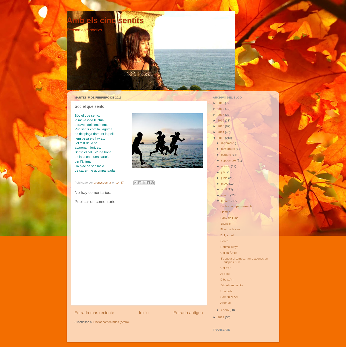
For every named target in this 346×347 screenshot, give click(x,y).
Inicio (144, 312)
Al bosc (225, 273)
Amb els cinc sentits (105, 20)
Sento (224, 241)
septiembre (229, 160)
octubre (226, 154)
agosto (226, 166)
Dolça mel (227, 235)
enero (225, 310)
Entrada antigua (188, 312)
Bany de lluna (229, 218)
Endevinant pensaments (236, 206)
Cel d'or (225, 267)
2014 (221, 132)
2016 (221, 120)
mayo (225, 183)
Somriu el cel (229, 297)
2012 (221, 317)
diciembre (228, 143)
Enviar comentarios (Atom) (111, 322)
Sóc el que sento (231, 285)
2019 (221, 103)
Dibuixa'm (226, 279)
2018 (221, 108)
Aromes (225, 302)
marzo (225, 195)
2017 (221, 114)
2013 (221, 138)
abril (224, 189)
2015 (221, 126)
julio (224, 172)
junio (224, 178)
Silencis (225, 223)
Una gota (226, 291)
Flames (225, 212)
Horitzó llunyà (229, 246)
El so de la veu (230, 229)
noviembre (228, 148)
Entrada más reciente (94, 312)
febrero (226, 201)
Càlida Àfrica (228, 252)
